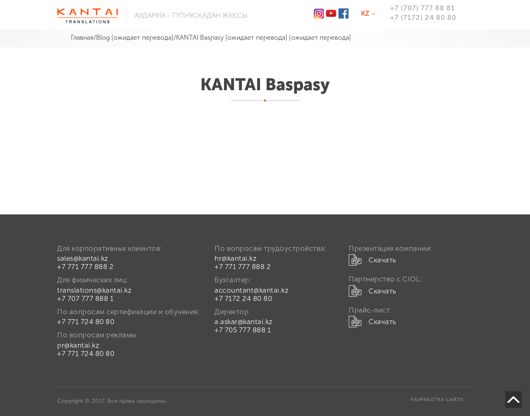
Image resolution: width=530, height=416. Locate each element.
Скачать (382, 260)
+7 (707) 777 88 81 (422, 8)
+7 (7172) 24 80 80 (423, 17)
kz (369, 14)
